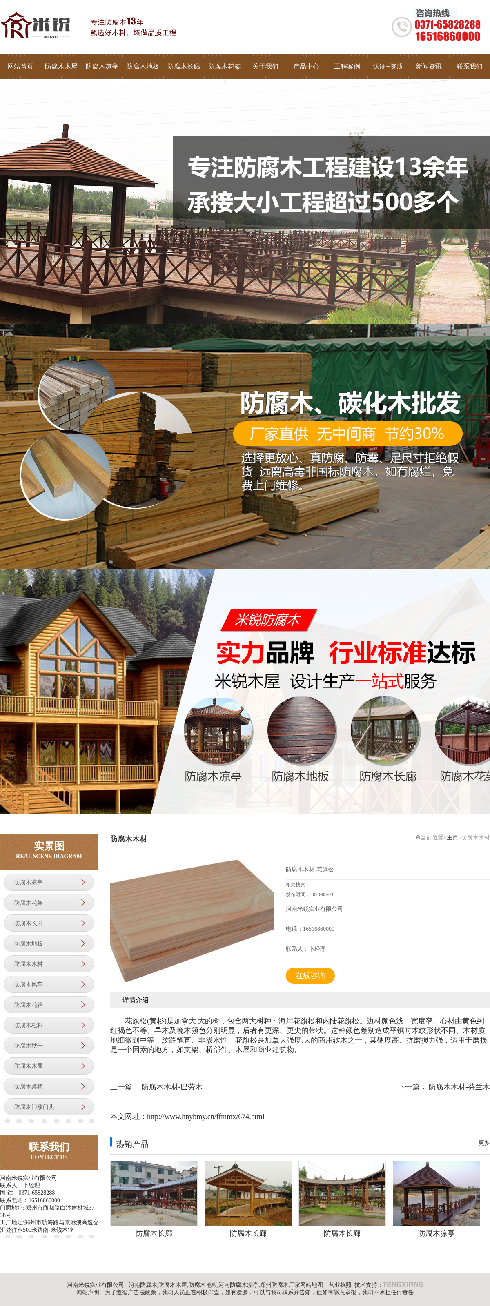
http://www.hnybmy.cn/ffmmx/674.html (206, 1116)
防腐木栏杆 (28, 1025)
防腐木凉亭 (102, 66)
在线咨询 (310, 976)
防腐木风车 (28, 984)
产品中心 (306, 66)
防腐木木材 (28, 964)
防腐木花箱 (28, 1005)
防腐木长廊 (183, 66)
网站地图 (311, 1285)
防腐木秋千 (28, 1046)
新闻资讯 (429, 66)
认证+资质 (388, 66)
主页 (452, 837)
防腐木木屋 (61, 66)
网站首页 (20, 66)
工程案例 (347, 66)
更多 (484, 1143)
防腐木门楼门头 (34, 1107)
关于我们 (265, 66)
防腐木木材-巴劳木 (172, 1087)
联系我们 (470, 66)
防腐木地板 (143, 66)
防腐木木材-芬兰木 (459, 1087)
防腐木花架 (224, 66)
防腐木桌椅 (28, 1087)
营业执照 (340, 1285)
